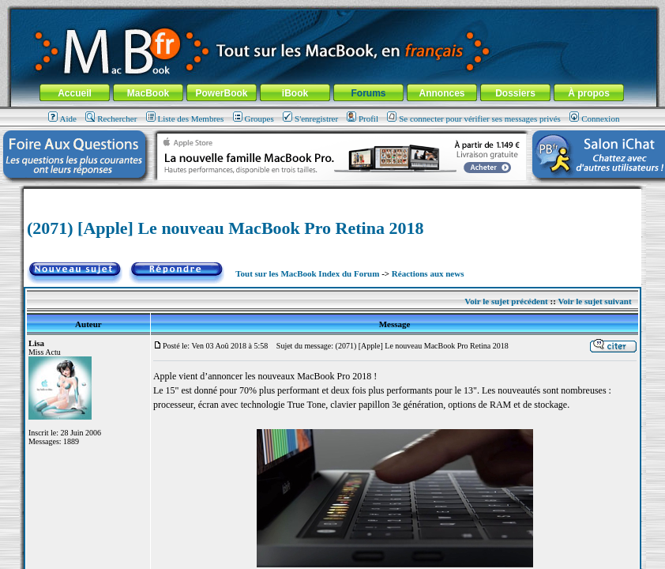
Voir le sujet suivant (594, 301)
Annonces (441, 93)
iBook (295, 93)
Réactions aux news (428, 273)
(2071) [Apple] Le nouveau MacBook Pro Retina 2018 (225, 228)
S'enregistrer (310, 118)
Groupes (253, 118)
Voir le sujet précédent (505, 301)
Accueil (75, 93)
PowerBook (221, 93)
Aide (62, 118)
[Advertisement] (332, 195)
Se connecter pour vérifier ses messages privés (474, 118)
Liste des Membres (185, 118)
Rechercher (111, 118)
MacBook (148, 93)
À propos (589, 93)
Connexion (594, 118)
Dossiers (515, 93)
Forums (368, 93)
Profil (362, 118)
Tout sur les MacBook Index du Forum (307, 273)
